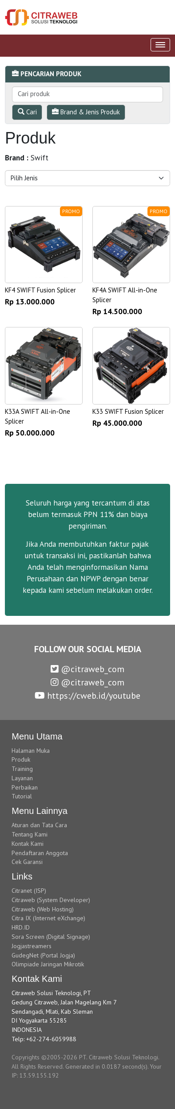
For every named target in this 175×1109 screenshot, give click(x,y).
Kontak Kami (28, 844)
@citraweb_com (87, 669)
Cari (27, 112)
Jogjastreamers (32, 946)
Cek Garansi (27, 862)
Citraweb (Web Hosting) (43, 909)
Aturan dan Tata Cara (39, 825)
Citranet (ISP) (29, 891)
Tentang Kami (30, 834)
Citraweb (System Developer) (51, 900)
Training (22, 769)
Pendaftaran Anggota (40, 853)
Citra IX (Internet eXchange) (48, 918)
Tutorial (22, 796)
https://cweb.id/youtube (87, 695)
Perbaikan (25, 787)
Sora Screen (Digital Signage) (51, 937)
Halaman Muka (31, 751)
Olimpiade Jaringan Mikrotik (48, 964)
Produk (21, 759)
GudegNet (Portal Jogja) (43, 955)
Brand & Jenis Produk (86, 112)
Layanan (22, 778)
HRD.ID (21, 927)
